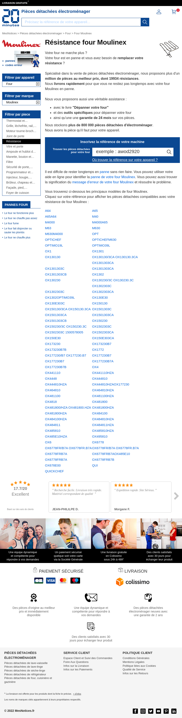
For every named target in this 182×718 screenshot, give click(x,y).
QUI (95, 465)
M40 (95, 216)
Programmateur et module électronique (19, 172)
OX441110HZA (103, 373)
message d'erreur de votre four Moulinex (103, 182)
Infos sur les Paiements (77, 669)
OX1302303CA (103, 292)
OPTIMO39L (101, 245)
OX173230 (52, 344)
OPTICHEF (53, 239)
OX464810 (52, 390)
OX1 (48, 251)
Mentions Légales (134, 662)
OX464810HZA (103, 390)
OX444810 (99, 378)
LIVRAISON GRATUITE (14, 3)
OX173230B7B (55, 349)
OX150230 (99, 320)
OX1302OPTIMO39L (60, 297)
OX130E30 (100, 297)
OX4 (95, 367)
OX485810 (52, 430)
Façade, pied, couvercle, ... (15, 187)
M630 (96, 228)
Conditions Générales (136, 658)
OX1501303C (102, 309)
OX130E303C (55, 303)
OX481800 (99, 401)
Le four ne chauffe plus (17, 237)
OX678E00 (53, 465)
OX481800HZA (103, 407)
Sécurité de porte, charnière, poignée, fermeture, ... (19, 167)
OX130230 (52, 280)
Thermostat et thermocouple (15, 120)
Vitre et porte (14, 146)
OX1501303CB (56, 320)
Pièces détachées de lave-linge (23, 666)
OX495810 (99, 436)
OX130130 (52, 257)
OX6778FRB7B (103, 459)
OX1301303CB (56, 274)
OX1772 (98, 349)
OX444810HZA (56, 384)
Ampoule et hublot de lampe (20, 151)
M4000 (50, 222)
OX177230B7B (55, 367)
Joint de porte (15, 136)
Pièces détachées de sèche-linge (24, 670)
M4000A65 (100, 222)
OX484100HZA (56, 419)
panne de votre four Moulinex (113, 177)
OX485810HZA (103, 430)
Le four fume (11, 223)
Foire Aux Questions (75, 662)
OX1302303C (54, 292)
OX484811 (52, 425)
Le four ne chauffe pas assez (20, 218)
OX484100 (99, 413)
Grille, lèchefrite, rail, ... (20, 126)
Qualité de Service (134, 669)
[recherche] (145, 22)
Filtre (9, 162)
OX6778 (98, 442)
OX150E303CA (103, 338)
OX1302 (98, 274)
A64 (48, 210)
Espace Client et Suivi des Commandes (87, 658)
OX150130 (99, 303)
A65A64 (50, 216)
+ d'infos (77, 694)
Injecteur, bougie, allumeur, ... (17, 177)
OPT (95, 234)
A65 (95, 210)
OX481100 (52, 396)
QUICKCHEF (54, 471)
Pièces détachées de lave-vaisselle (26, 663)
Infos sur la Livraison (76, 665)
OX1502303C (102, 326)
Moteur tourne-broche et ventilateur (20, 131)
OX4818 (51, 401)
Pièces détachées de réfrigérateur (25, 674)
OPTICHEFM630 (104, 239)
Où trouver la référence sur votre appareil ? (125, 160)
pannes (10, 60)
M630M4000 (54, 234)
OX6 (48, 442)
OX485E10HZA (56, 436)
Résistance (13, 141)
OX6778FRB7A (56, 459)
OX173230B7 (101, 344)
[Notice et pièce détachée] (10, 17)
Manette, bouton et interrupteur (18, 156)
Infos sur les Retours (135, 673)
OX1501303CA (103, 315)
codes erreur (13, 65)
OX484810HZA (103, 419)
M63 (48, 228)
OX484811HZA (103, 425)
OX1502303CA (103, 332)
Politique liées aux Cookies (139, 665)
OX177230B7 (101, 355)
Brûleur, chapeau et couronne (19, 182)
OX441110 (52, 373)
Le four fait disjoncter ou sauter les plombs (18, 230)
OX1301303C (54, 268)
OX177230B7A (102, 361)
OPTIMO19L (54, 245)
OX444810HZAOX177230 (110, 384)
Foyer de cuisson (17, 192)
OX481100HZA (103, 396)
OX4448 (51, 378)
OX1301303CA (103, 268)
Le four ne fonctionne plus (19, 213)
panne (104, 172)
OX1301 (98, 251)
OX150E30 (53, 338)
